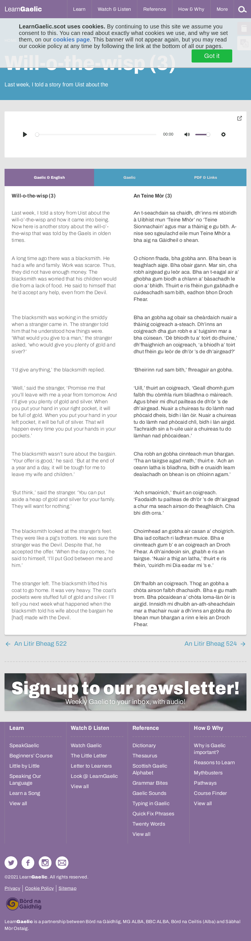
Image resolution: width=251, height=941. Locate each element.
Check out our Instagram (45, 862)
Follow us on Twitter (11, 862)
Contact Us (62, 862)
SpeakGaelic (24, 745)
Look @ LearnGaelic (94, 776)
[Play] (25, 134)
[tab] (49, 177)
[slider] (96, 134)
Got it (212, 56)
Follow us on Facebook (28, 862)
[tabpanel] (125, 410)
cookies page (71, 39)
